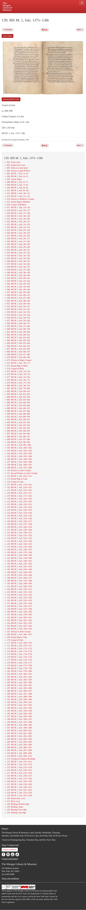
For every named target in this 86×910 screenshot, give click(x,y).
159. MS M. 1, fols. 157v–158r (19, 609)
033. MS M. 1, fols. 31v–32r (18, 253)
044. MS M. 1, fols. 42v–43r (18, 284)
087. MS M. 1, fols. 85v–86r (18, 405)
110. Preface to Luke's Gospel (19, 470)
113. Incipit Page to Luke (17, 479)
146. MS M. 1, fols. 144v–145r (19, 572)
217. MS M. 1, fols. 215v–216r (19, 773)
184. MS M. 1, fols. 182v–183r (19, 680)
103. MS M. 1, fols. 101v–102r (19, 451)
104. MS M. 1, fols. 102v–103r (19, 453)
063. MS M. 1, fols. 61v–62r (18, 337)
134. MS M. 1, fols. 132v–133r (19, 538)
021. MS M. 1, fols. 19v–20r (18, 219)
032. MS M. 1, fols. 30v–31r (18, 250)
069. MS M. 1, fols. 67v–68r (18, 354)
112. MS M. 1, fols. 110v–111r (19, 476)
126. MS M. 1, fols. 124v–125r (19, 516)
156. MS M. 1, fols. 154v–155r (19, 600)
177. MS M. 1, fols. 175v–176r (19, 660)
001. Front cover (13, 162)
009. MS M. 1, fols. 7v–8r (17, 185)
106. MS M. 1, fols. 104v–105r (19, 459)
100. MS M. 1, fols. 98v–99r (18, 442)
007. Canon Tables (14, 179)
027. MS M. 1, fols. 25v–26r (18, 236)
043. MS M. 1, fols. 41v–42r (18, 281)
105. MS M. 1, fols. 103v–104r (19, 456)
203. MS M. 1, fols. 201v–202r (19, 733)
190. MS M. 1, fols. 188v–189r (19, 696)
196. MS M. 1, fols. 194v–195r (19, 713)
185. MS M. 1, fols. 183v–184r (19, 682)
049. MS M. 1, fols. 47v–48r (18, 298)
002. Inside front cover (16, 165)
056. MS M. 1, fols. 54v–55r (18, 318)
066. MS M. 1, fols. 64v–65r (18, 346)
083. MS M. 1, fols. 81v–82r (18, 394)
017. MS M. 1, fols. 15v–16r (18, 207)
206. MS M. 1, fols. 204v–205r (19, 742)
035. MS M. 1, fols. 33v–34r (18, 258)
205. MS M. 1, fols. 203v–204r (19, 739)
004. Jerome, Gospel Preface (18, 171)
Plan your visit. (16, 15)
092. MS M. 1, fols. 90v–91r (18, 419)
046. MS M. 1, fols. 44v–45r (18, 289)
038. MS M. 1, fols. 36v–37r (18, 267)
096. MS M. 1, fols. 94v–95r (18, 431)
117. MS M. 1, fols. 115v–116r (19, 490)
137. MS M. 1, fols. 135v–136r (19, 547)
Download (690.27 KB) (11, 99)
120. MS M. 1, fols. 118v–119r (19, 499)
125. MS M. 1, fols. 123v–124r (19, 513)
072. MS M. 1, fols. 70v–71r (18, 363)
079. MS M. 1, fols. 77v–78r (18, 383)
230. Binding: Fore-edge (17, 810)
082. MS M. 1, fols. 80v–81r (18, 391)
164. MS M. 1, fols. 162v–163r (19, 623)
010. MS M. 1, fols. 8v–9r (17, 188)
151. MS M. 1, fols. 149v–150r (19, 586)
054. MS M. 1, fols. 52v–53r (18, 312)
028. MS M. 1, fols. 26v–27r (18, 238)
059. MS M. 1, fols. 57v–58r (18, 326)
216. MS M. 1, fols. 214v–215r (19, 770)
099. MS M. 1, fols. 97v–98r (18, 439)
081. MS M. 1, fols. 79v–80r (18, 388)
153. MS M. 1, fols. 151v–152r (19, 592)
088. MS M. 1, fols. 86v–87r (18, 408)
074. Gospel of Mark (15, 369)
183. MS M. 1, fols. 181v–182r (19, 677)
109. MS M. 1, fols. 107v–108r (19, 468)
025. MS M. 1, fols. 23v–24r (18, 230)
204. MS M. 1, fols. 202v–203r (19, 736)
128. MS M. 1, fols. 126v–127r (19, 521)
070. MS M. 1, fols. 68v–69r (18, 357)
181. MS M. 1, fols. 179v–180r (19, 671)
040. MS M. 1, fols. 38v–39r (18, 272)
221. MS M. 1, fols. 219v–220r (19, 784)
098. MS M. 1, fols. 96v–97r (18, 436)
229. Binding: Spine (15, 807)
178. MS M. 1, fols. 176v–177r (19, 663)
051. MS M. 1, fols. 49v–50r (18, 304)
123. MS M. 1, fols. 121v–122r (19, 507)
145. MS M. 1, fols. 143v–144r (19, 569)
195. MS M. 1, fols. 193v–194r (19, 711)
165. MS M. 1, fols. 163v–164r (19, 626)
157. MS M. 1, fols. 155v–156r (19, 603)
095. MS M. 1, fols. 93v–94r (18, 428)
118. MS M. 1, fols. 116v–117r (19, 493)
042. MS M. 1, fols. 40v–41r (18, 278)
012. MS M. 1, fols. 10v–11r (18, 193)
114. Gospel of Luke (15, 482)
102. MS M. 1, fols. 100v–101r (19, 448)
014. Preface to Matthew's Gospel (20, 199)
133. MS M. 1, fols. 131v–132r (19, 535)
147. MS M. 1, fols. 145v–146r (19, 575)
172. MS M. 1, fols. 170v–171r (19, 646)
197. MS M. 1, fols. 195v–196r (19, 716)
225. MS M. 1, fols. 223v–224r (19, 795)
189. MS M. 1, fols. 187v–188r (19, 694)
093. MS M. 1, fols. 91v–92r (18, 422)
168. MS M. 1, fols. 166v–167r (19, 634)
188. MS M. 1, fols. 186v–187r (19, 691)
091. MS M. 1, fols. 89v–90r (18, 417)
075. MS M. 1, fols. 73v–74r (18, 371)
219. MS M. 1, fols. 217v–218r (19, 778)
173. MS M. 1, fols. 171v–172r (19, 648)
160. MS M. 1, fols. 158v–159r (19, 612)
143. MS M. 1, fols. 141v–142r (19, 564)
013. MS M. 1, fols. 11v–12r (18, 196)
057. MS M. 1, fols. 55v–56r (18, 320)
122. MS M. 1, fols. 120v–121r (19, 504)
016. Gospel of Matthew (17, 205)
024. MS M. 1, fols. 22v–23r (18, 227)
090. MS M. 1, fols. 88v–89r (18, 414)
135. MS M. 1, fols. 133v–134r (19, 541)
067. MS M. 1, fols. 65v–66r (18, 349)
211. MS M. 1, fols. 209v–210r (19, 756)
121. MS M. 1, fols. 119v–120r (19, 501)
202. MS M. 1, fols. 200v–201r (19, 730)
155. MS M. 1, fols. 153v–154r (19, 597)
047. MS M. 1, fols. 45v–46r (18, 292)
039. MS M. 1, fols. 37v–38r (18, 270)
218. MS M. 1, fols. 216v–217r (19, 776)
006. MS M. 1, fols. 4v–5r (17, 176)
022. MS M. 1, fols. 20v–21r (18, 221)
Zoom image (7, 36)
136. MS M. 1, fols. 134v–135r (19, 544)
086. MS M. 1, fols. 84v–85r (18, 402)
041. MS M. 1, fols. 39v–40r (18, 275)
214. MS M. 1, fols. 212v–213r (19, 764)
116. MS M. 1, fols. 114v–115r (19, 487)
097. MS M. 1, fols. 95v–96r (18, 433)
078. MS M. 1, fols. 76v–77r (18, 380)
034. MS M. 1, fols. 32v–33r (18, 255)
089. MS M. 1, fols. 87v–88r (18, 411)
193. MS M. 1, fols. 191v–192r (19, 705)
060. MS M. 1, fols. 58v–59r (18, 329)
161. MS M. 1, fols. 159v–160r (19, 614)
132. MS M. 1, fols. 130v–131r (19, 532)
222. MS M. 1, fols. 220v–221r (19, 787)
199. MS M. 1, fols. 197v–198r (19, 722)
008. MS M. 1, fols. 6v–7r (17, 182)
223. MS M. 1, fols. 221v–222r (19, 790)
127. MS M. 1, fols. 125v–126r (19, 518)
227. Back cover (13, 801)
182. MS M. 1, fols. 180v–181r (19, 674)
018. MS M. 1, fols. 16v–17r (18, 210)
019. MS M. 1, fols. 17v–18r (18, 213)
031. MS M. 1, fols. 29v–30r (18, 247)
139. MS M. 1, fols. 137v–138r (19, 552)
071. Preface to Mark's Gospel (19, 360)
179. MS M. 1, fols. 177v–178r (19, 665)
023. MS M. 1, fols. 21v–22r (18, 224)
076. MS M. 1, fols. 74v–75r (18, 374)
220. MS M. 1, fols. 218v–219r (19, 781)
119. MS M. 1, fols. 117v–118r (19, 496)
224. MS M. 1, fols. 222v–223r (19, 793)
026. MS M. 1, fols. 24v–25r (18, 233)
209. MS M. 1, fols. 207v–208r (19, 750)
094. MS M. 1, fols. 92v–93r (18, 425)
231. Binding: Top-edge (16, 812)
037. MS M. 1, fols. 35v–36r (18, 264)
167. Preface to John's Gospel (19, 632)
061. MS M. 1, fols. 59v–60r (18, 332)
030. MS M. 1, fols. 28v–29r (18, 244)
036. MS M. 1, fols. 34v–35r (18, 261)
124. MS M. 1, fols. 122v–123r (19, 510)
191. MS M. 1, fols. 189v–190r (19, 699)
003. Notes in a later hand (17, 168)
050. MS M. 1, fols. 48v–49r (18, 301)
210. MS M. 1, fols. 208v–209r (19, 753)
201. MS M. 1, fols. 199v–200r (19, 728)
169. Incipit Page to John (17, 637)
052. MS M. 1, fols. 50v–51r (18, 306)
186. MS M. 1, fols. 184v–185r (19, 685)
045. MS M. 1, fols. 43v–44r (18, 287)
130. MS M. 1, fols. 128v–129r (19, 527)
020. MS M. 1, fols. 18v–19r (18, 216)
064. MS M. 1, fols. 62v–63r (18, 340)
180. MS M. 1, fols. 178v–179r (19, 668)
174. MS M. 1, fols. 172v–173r (19, 651)
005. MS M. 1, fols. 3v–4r (17, 173)
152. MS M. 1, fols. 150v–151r (19, 589)
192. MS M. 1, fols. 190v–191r (19, 702)
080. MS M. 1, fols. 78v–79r (18, 385)
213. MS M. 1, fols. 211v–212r (19, 761)
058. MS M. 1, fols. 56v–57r (18, 323)
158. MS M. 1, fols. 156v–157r (19, 606)
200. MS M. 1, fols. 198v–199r (19, 725)
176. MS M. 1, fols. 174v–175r (19, 657)
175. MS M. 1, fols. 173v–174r (19, 654)
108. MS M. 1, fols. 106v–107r (19, 465)
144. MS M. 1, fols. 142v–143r (19, 566)
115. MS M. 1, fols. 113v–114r (19, 484)
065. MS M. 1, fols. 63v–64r (18, 343)
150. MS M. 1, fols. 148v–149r (19, 583)
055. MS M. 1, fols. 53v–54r (18, 315)
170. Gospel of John (15, 640)
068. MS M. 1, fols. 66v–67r (18, 352)
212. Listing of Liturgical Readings (21, 759)
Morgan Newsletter (9, 850)
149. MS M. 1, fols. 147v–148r (19, 581)
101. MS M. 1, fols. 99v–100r (19, 445)
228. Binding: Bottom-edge (18, 804)
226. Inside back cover (16, 798)
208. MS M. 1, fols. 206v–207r (19, 747)
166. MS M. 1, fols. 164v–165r (19, 629)
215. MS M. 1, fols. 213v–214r (19, 767)
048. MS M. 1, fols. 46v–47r (18, 295)
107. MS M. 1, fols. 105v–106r (19, 462)
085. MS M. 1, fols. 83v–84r (18, 400)
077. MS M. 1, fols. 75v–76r (18, 377)
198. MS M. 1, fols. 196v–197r (19, 719)
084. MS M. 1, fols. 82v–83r (18, 397)
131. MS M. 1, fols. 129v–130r (19, 530)
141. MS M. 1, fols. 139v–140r (19, 558)
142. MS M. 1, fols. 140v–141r (19, 561)
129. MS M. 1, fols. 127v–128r (19, 524)
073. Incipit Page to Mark (17, 366)
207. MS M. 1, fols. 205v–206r (19, 745)
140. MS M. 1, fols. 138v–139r (19, 555)
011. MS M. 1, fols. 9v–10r (18, 190)
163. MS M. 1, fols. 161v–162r (19, 620)
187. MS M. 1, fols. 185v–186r (19, 688)
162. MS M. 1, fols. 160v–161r (19, 617)
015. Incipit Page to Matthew (18, 202)
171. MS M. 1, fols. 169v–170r (19, 643)
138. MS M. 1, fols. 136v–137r (19, 549)
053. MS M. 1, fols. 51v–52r (18, 309)
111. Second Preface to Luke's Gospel (22, 473)
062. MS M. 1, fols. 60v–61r (18, 335)
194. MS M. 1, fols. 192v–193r (19, 708)
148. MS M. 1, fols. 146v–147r (19, 578)
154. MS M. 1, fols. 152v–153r (19, 595)
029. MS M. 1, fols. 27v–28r (18, 241)
